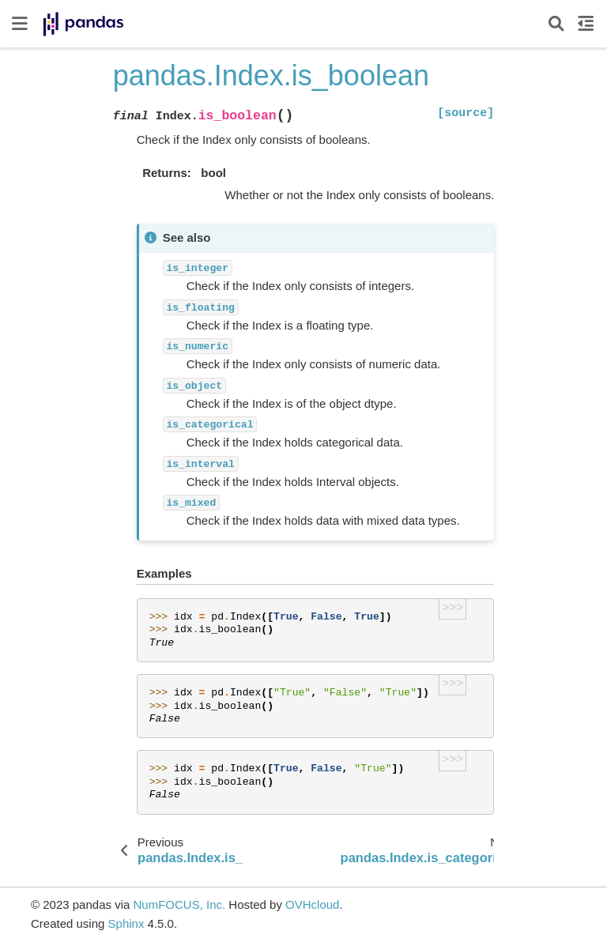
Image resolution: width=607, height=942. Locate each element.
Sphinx (126, 923)
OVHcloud (312, 904)
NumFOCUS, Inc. (179, 904)
